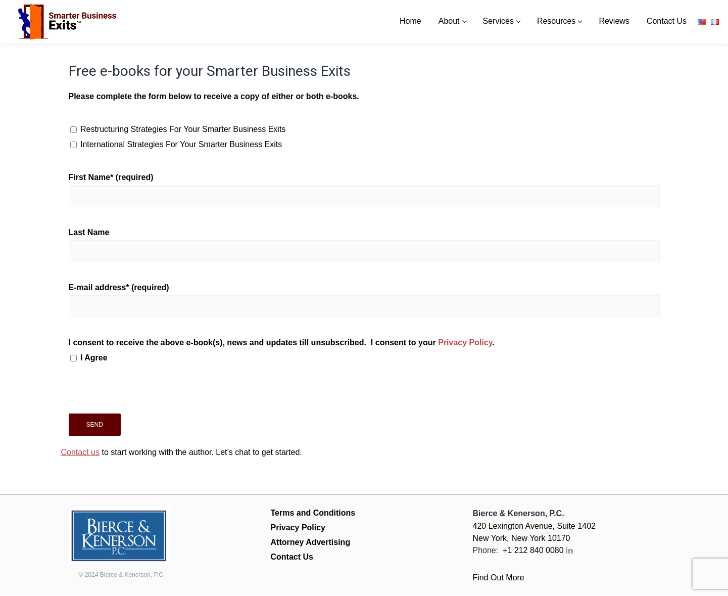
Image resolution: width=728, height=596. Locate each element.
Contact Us (292, 557)
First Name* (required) (364, 190)
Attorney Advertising (311, 542)
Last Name (364, 245)
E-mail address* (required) (364, 300)
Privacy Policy (465, 342)
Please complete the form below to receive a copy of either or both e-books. (214, 96)
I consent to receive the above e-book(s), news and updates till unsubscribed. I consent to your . (364, 351)
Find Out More (498, 577)
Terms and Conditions (313, 513)
